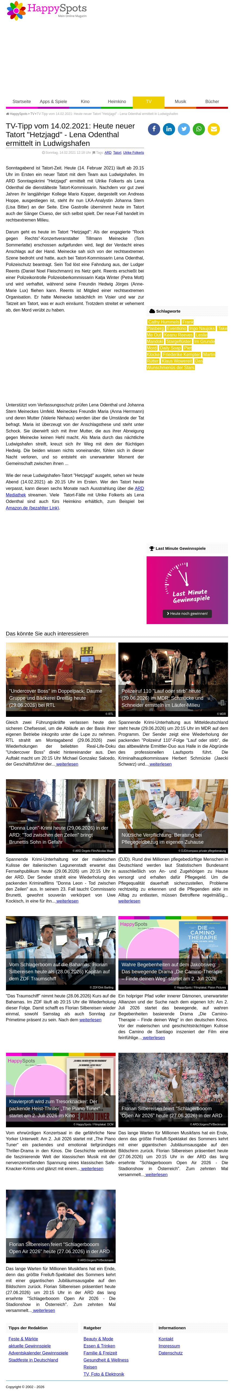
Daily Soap (170, 348)
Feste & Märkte (23, 1339)
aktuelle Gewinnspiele (30, 1346)
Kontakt (166, 1339)
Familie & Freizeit (100, 1353)
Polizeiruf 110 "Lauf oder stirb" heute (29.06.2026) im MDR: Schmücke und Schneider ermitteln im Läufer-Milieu (162, 698)
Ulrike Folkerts (133, 153)
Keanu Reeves (178, 335)
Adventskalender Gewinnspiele (38, 1353)
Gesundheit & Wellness (106, 1360)
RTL (110, 713)
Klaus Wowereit (177, 361)
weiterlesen (66, 764)
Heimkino (117, 101)
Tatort (117, 153)
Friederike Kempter (181, 354)
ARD (108, 153)
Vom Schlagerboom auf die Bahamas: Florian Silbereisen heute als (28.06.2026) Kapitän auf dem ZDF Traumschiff (59, 971)
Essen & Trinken (99, 1346)
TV (148, 101)
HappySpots (17, 114)
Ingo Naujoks (202, 328)
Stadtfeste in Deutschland (33, 1360)
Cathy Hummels (163, 322)
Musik (180, 101)
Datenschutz (171, 1353)
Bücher (212, 101)
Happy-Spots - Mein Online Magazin (46, 11)
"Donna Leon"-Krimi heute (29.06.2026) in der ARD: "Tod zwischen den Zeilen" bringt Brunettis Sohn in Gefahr (58, 835)
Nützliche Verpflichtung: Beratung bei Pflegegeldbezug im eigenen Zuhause (163, 838)
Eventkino (176, 328)
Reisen (90, 1367)
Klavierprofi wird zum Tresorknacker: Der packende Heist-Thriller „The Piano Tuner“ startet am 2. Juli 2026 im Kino (54, 1108)
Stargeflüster (178, 341)
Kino (85, 101)
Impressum (169, 1346)
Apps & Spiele (53, 101)
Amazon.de (17, 508)
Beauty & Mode (98, 1339)
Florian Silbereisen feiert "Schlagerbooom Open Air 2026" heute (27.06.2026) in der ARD (172, 1112)
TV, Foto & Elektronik (104, 1374)
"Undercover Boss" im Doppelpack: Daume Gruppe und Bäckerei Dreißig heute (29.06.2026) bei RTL (55, 698)
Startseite (21, 101)
